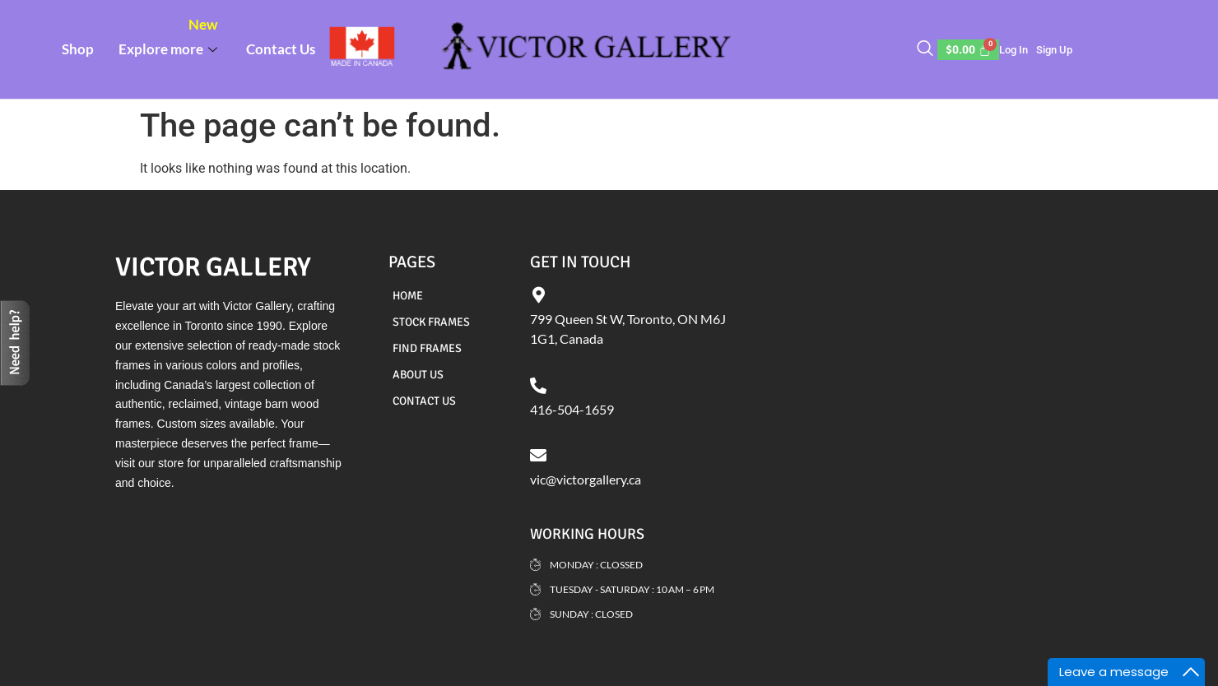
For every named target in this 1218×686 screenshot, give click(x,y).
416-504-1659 (572, 409)
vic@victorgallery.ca (585, 479)
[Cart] (968, 49)
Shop (78, 49)
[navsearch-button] (925, 49)
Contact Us (280, 49)
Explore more (170, 37)
